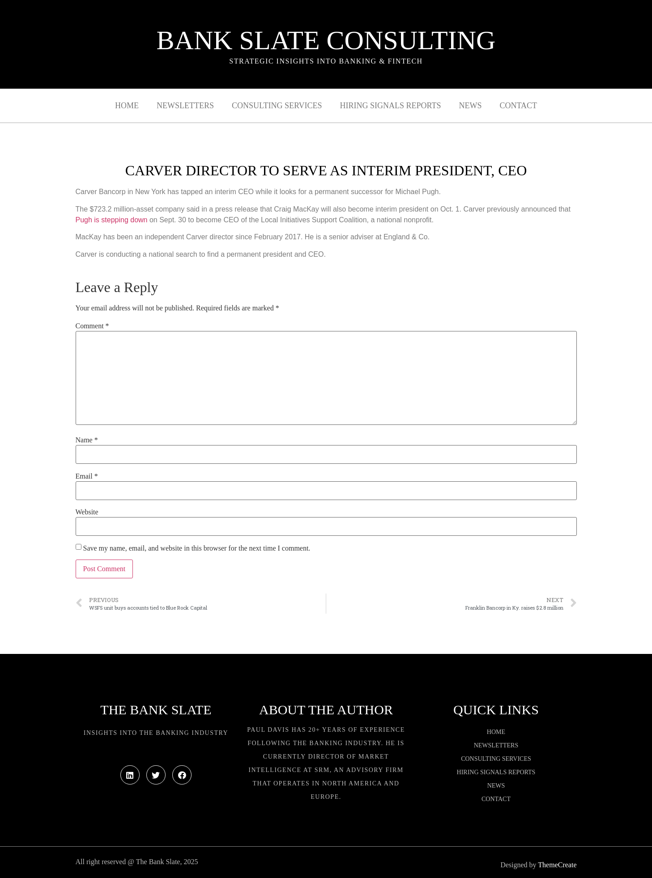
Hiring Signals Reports (390, 105)
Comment (92, 326)
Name (87, 440)
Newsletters (185, 105)
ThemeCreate (557, 865)
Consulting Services (277, 105)
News (470, 105)
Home (127, 105)
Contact (518, 105)
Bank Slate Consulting (326, 40)
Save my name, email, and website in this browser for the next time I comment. (197, 548)
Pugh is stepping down (112, 220)
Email (87, 476)
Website (87, 512)
